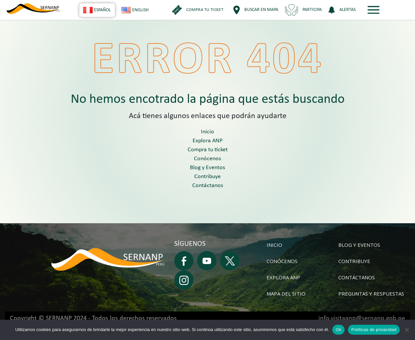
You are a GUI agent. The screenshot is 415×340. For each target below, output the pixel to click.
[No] (406, 329)
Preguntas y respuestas (371, 293)
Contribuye (207, 176)
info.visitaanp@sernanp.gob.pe (361, 318)
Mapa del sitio (286, 293)
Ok (338, 329)
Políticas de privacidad (373, 329)
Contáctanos (207, 185)
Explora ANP (207, 141)
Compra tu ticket (208, 150)
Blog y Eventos (207, 168)
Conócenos (207, 159)
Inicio (207, 132)
